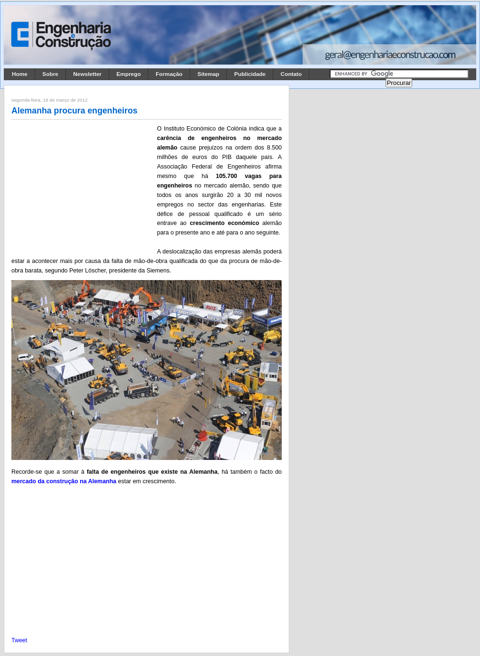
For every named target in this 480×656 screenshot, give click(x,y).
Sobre (50, 74)
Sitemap (208, 74)
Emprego (129, 74)
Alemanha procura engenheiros (74, 110)
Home (20, 74)
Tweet (19, 640)
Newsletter (87, 74)
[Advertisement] (82, 186)
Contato (291, 74)
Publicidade (250, 74)
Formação (169, 74)
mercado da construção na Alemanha (63, 481)
